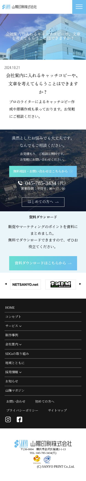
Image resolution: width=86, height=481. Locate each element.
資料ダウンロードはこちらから (43, 263)
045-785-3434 (46, 183)
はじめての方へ (43, 202)
